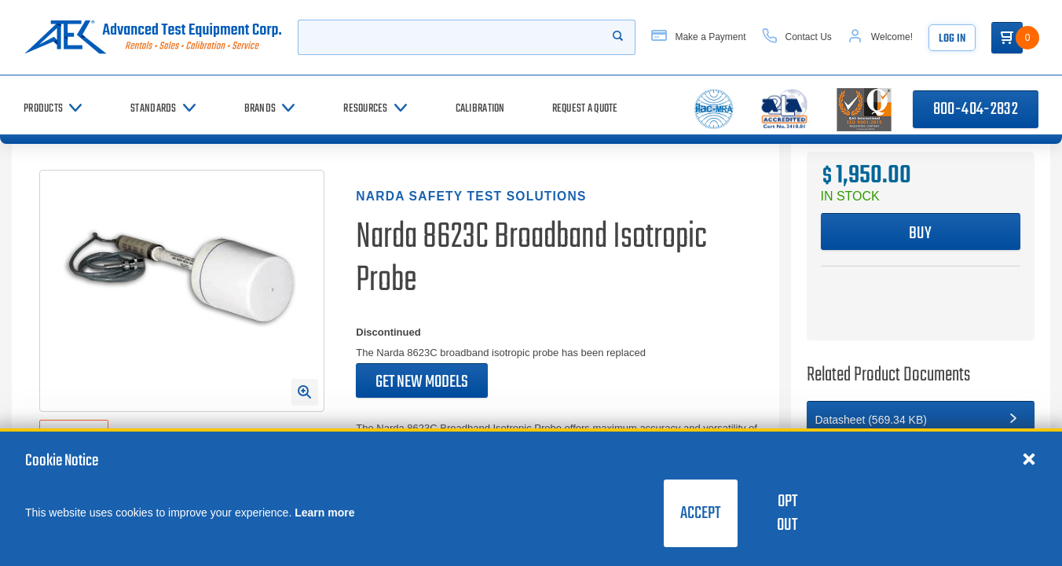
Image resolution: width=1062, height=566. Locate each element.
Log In (952, 39)
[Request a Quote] (585, 108)
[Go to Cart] (1007, 37)
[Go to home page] (153, 37)
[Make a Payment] (698, 37)
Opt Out (787, 513)
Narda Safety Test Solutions (471, 196)
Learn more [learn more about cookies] (324, 512)
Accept (700, 513)
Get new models (421, 382)
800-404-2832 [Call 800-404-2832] (975, 109)
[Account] (880, 37)
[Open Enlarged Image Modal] (304, 392)
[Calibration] (480, 108)
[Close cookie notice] (1029, 458)
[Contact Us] (797, 37)
